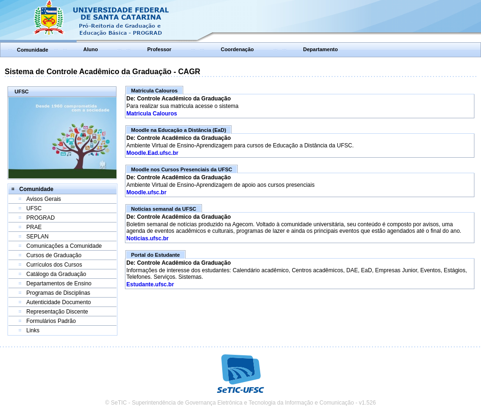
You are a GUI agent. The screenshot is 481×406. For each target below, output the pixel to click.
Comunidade (32, 50)
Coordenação (237, 49)
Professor (159, 49)
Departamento (320, 49)
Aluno (90, 49)
